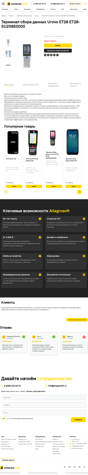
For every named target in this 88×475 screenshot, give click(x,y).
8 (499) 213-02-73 (39, 4)
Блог (63, 9)
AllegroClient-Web (24, 441)
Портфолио (5, 441)
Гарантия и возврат (59, 446)
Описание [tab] (9, 84)
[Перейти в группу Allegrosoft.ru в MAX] (69, 466)
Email (5, 412)
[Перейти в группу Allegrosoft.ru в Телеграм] (64, 466)
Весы (37, 449)
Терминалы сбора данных (43, 441)
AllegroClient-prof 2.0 (25, 444)
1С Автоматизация (7, 449)
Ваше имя (7, 397)
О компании (4, 9)
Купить (57, 45)
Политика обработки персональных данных (76, 473)
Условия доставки (58, 444)
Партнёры (56, 451)
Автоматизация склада (8, 439)
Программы (27, 9)
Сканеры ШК (39, 446)
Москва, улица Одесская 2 (35, 391)
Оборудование (40, 9)
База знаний (73, 9)
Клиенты (53, 9)
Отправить (78, 420)
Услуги (16, 9)
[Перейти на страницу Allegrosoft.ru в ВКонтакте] (74, 466)
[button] (8, 36)
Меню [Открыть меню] (3, 3)
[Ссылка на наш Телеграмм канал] (31, 3)
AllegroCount (5, 444)
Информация (57, 436)
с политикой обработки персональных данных (22, 418)
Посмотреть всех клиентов (77, 320)
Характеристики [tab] (31, 84)
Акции (85, 9)
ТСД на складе (6, 446)
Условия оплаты (58, 441)
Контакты (73, 436)
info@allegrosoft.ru (58, 4)
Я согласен (19, 418)
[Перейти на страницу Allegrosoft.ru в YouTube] (79, 466)
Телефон (7, 405)
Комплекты (39, 439)
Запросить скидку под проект (58, 50)
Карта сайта (56, 453)
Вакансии (56, 449)
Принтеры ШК (40, 444)
